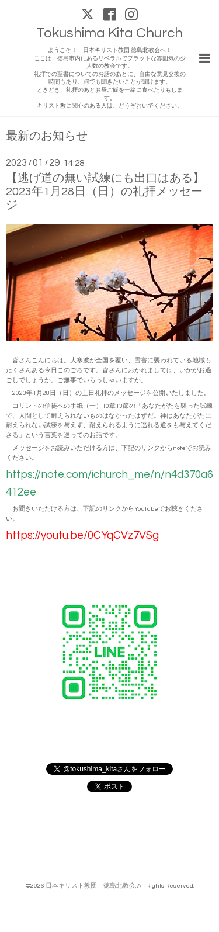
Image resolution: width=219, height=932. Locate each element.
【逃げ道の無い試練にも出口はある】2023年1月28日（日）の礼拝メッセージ (105, 192)
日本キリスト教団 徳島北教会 (90, 885)
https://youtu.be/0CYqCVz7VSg (82, 535)
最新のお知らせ (47, 136)
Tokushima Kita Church (109, 33)
